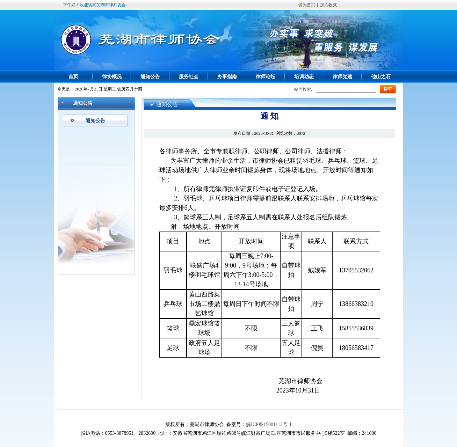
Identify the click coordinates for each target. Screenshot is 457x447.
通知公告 (150, 76)
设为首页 (306, 4)
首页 (73, 76)
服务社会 (188, 76)
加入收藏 (328, 4)
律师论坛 (265, 76)
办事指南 (227, 76)
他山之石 (381, 76)
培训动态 (304, 76)
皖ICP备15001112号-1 (268, 424)
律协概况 (112, 76)
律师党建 (342, 76)
